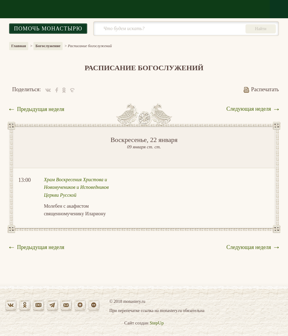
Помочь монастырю (48, 29)
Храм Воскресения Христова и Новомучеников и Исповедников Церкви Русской (76, 187)
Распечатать (261, 89)
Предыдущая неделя (40, 109)
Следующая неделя (248, 109)
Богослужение (48, 45)
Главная (18, 45)
